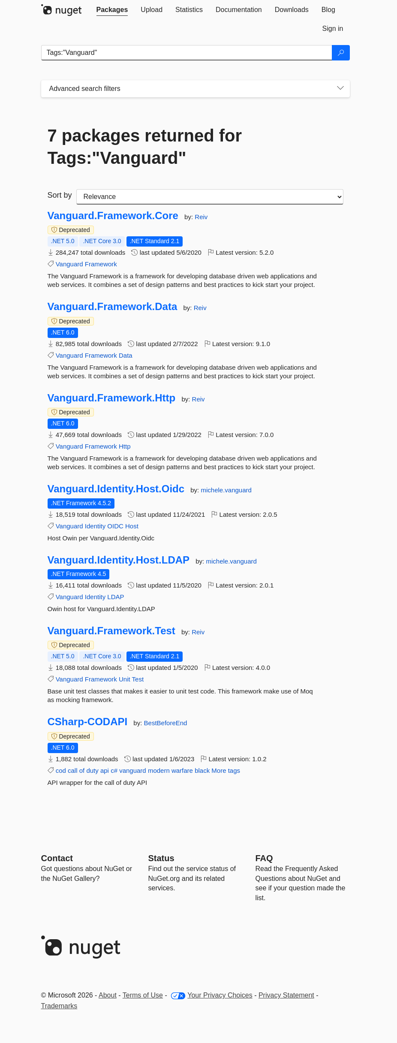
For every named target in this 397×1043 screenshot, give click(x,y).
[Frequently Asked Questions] (264, 858)
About (108, 995)
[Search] (341, 52)
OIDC (115, 526)
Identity (95, 526)
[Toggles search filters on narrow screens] (340, 88)
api (104, 770)
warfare (182, 770)
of (82, 770)
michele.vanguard (226, 490)
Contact (57, 858)
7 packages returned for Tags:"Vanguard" (145, 146)
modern (159, 770)
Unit (124, 679)
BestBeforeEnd (165, 722)
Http (125, 446)
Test (138, 679)
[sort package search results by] (209, 197)
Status (161, 858)
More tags (225, 770)
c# (114, 770)
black (202, 770)
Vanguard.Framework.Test (111, 631)
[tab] (112, 9)
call (73, 770)
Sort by (60, 195)
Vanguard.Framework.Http (112, 398)
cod (61, 770)
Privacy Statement (286, 995)
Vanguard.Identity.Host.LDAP (119, 560)
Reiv (201, 216)
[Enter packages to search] (186, 52)
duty (92, 770)
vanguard (132, 770)
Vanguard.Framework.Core (113, 215)
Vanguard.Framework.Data (112, 306)
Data (125, 355)
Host (131, 526)
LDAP (115, 596)
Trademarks (59, 1006)
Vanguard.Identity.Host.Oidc (116, 489)
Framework (101, 264)
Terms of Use (143, 995)
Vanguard (69, 264)
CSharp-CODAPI (88, 721)
